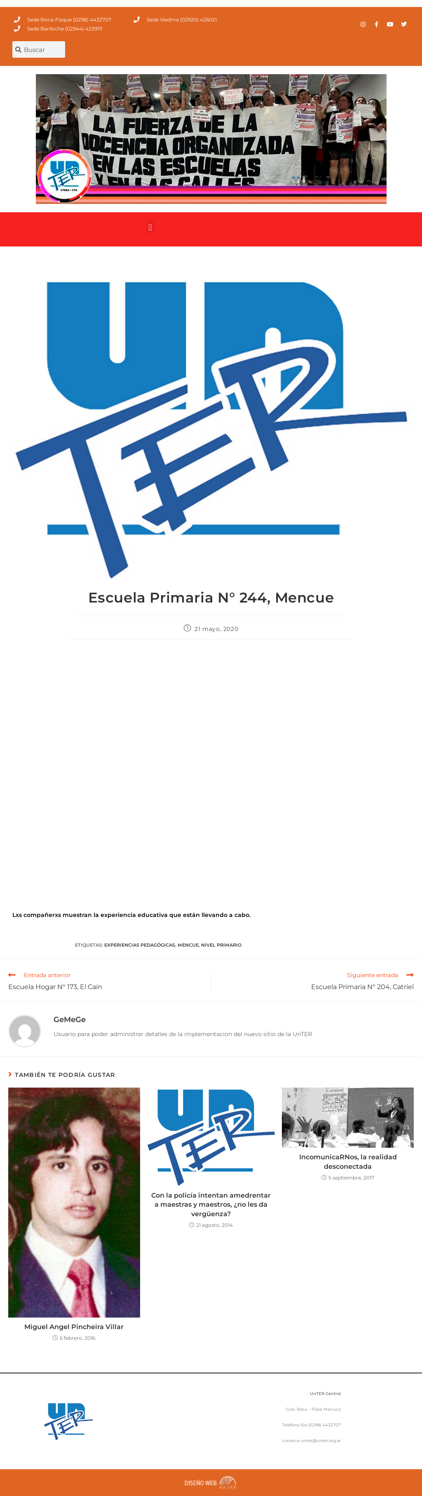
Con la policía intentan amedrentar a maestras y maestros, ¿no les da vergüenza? (211, 1204)
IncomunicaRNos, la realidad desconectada (348, 1161)
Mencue (188, 945)
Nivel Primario (221, 945)
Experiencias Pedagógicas (139, 945)
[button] (150, 227)
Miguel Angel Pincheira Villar (74, 1327)
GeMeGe (70, 1019)
